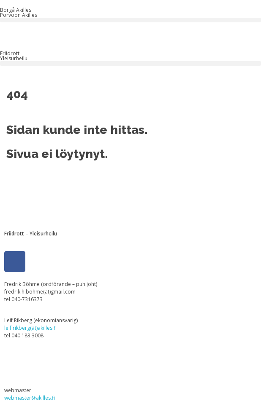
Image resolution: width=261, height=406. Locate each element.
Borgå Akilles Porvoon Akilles (18, 12)
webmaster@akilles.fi (29, 397)
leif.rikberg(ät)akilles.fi (30, 327)
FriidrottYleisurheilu (13, 56)
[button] (130, 20)
